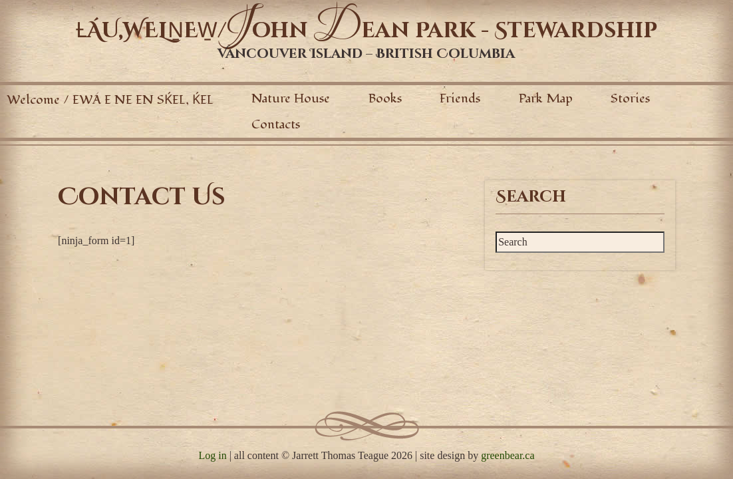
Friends (460, 98)
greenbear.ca (507, 455)
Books (385, 98)
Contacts (275, 124)
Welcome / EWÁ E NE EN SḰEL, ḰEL (110, 99)
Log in (212, 455)
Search (531, 197)
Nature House (290, 98)
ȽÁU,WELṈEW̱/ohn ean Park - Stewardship (366, 31)
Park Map (546, 98)
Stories (630, 98)
